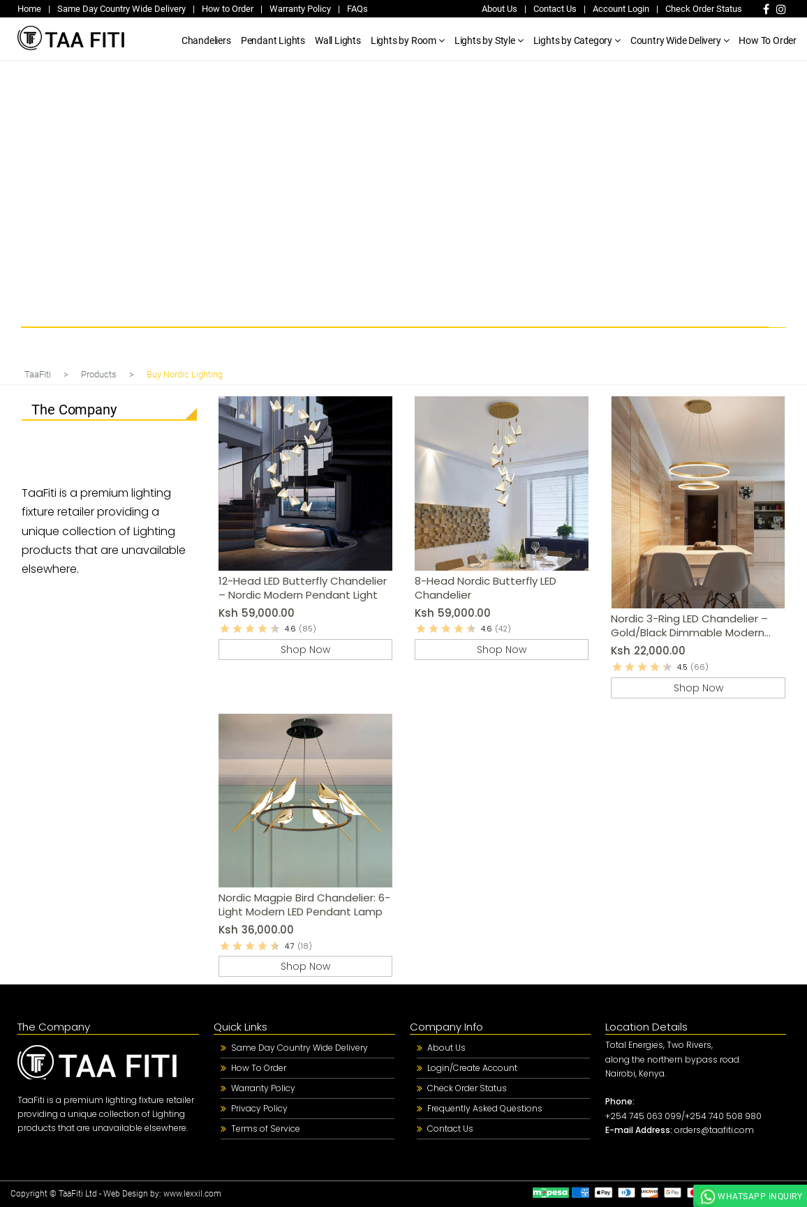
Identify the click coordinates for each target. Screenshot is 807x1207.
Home (29, 8)
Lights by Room (403, 40)
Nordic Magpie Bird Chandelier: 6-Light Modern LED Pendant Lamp (304, 904)
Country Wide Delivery (675, 40)
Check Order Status (703, 8)
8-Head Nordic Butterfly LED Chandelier (485, 587)
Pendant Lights (273, 40)
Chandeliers (206, 40)
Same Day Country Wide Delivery (121, 8)
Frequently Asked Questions (484, 1108)
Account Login (621, 8)
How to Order (227, 8)
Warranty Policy (300, 8)
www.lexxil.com (192, 1194)
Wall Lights (338, 40)
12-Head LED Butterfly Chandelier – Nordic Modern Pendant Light (303, 587)
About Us (499, 8)
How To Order (768, 40)
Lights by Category (572, 40)
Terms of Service (265, 1128)
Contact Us (555, 8)
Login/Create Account (472, 1068)
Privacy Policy (259, 1108)
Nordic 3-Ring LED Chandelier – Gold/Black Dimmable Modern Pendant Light (689, 625)
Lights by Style (484, 40)
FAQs (357, 8)
